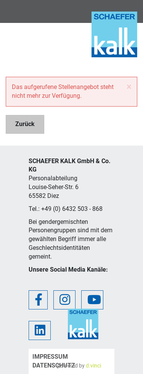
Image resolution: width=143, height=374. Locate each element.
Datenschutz (53, 365)
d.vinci (93, 366)
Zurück (25, 124)
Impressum (50, 356)
